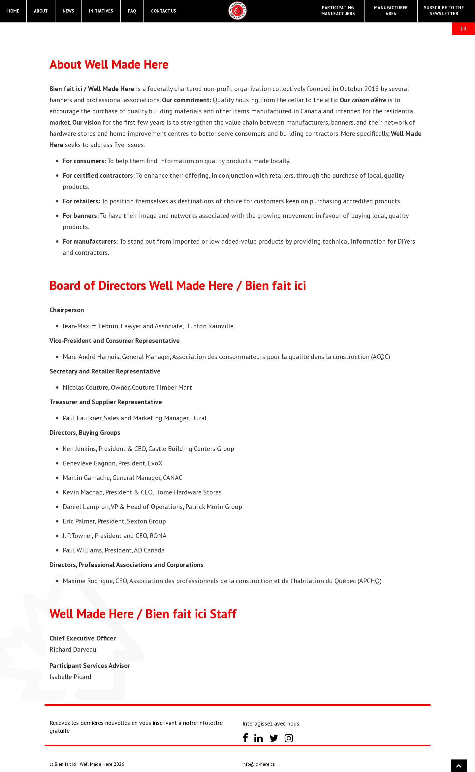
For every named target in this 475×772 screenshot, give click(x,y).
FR (463, 28)
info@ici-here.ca (258, 764)
